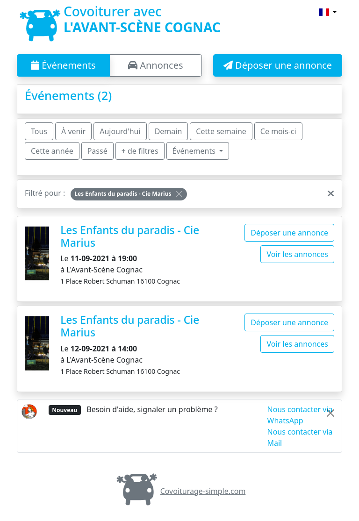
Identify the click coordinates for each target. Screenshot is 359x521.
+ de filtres (140, 151)
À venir (73, 131)
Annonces (155, 65)
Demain (168, 131)
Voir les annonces (297, 254)
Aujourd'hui (120, 131)
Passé (97, 151)
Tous (39, 131)
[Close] (179, 194)
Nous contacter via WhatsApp (300, 415)
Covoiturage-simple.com (180, 491)
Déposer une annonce (277, 65)
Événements (63, 65)
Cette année (52, 151)
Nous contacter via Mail (300, 437)
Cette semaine (221, 131)
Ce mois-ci (278, 131)
